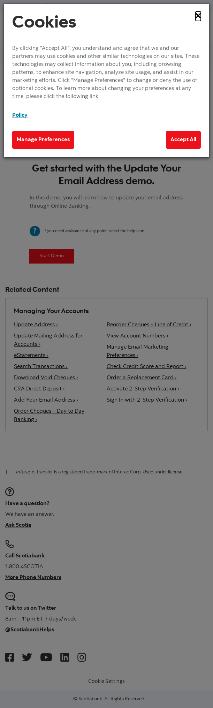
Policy (20, 115)
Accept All (183, 140)
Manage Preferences (43, 140)
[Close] (198, 16)
